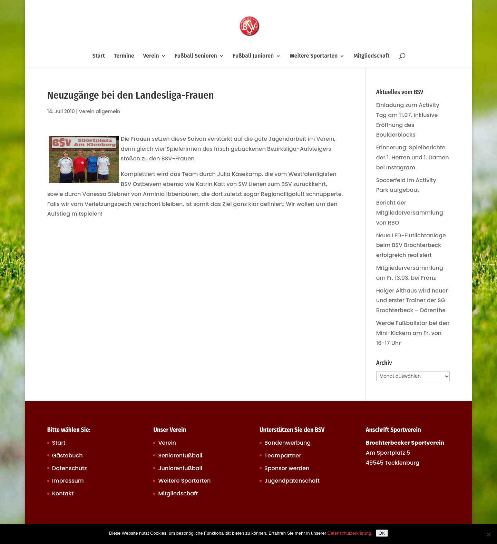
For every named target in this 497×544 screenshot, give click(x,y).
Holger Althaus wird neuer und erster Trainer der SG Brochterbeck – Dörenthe (412, 301)
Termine (124, 56)
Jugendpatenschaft (292, 481)
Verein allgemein (99, 111)
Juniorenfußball (180, 468)
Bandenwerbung (287, 443)
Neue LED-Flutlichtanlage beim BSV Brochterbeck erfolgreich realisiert (411, 245)
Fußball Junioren (253, 56)
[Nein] (488, 534)
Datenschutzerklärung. (350, 533)
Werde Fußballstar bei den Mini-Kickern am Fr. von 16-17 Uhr (413, 333)
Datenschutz (69, 468)
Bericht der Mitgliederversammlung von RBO (409, 213)
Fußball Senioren (196, 56)
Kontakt (63, 493)
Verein (151, 56)
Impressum (68, 481)
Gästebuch (67, 455)
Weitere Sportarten (314, 56)
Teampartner (282, 455)
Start (98, 56)
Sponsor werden (286, 468)
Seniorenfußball (180, 455)
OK (382, 533)
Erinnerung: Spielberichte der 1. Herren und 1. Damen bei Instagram (412, 157)
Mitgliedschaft (371, 56)
